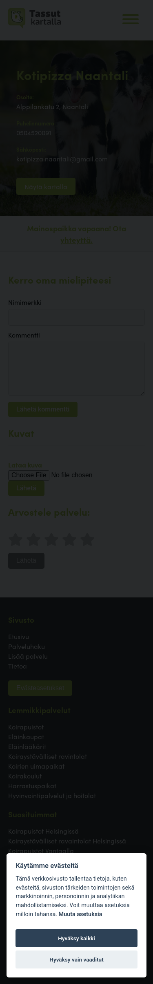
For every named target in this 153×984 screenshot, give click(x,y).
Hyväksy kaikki (76, 938)
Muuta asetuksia (80, 914)
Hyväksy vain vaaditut (76, 959)
